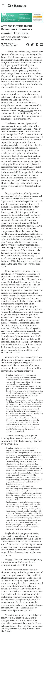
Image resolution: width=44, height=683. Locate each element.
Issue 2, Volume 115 (9, 46)
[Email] (41, 44)
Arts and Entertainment (16, 26)
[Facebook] (27, 44)
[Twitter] (32, 44)
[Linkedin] (37, 44)
